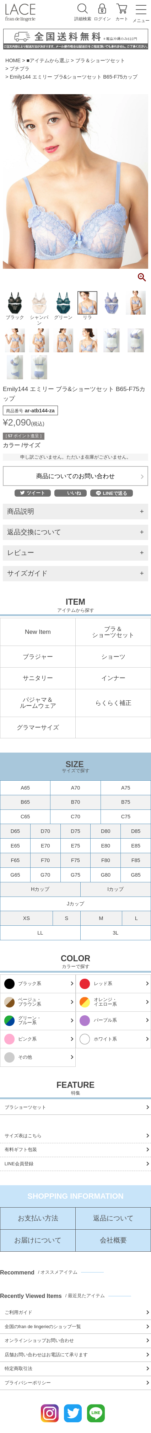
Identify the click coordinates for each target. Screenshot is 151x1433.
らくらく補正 (113, 703)
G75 (75, 874)
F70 (45, 860)
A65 (25, 787)
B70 (75, 802)
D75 (75, 831)
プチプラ (19, 68)
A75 (125, 787)
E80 (105, 845)
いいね (74, 493)
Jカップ (75, 903)
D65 (15, 831)
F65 (15, 860)
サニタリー (38, 678)
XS (26, 918)
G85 (135, 874)
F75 (75, 860)
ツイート (32, 493)
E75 (75, 845)
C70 (75, 816)
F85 (135, 860)
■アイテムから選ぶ (48, 60)
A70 (75, 787)
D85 (135, 831)
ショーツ (113, 657)
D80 (105, 831)
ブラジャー (38, 657)
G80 (105, 874)
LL (40, 932)
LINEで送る (111, 493)
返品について (113, 1218)
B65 (25, 802)
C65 (25, 816)
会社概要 (113, 1240)
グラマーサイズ (38, 727)
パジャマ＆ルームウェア (38, 703)
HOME (13, 60)
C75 (125, 816)
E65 (15, 845)
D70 (45, 831)
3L (115, 932)
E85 (135, 845)
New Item (38, 632)
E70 (45, 845)
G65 (15, 874)
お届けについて (37, 1240)
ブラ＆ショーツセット (100, 60)
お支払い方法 (38, 1218)
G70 (45, 874)
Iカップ (115, 889)
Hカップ (40, 889)
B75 (125, 802)
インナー (113, 678)
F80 (105, 860)
